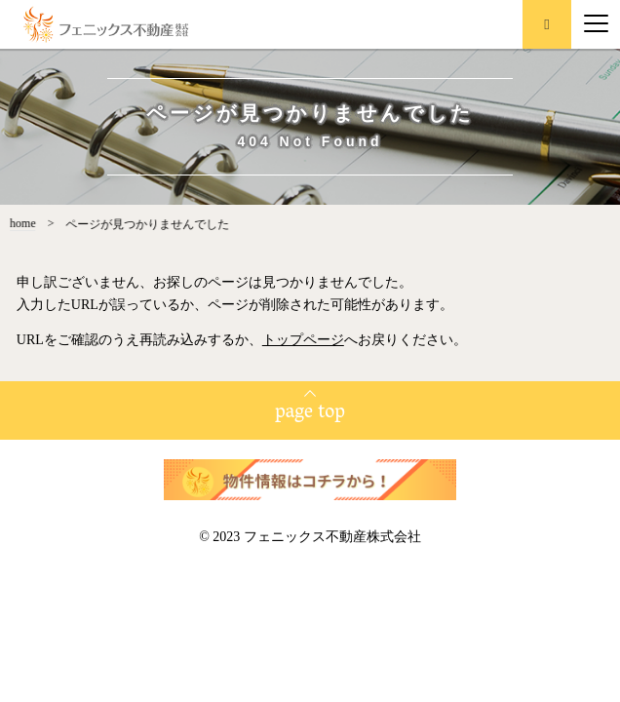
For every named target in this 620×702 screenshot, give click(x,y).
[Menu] (596, 24)
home (15, 223)
